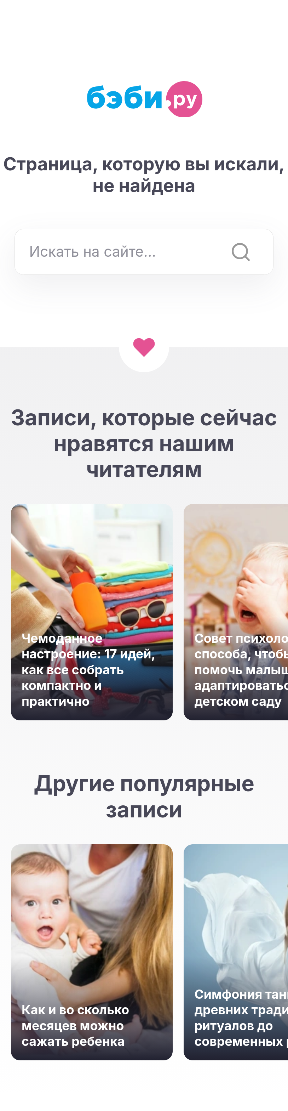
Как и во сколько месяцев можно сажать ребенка (75, 1025)
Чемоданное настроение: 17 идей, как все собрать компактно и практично (88, 670)
